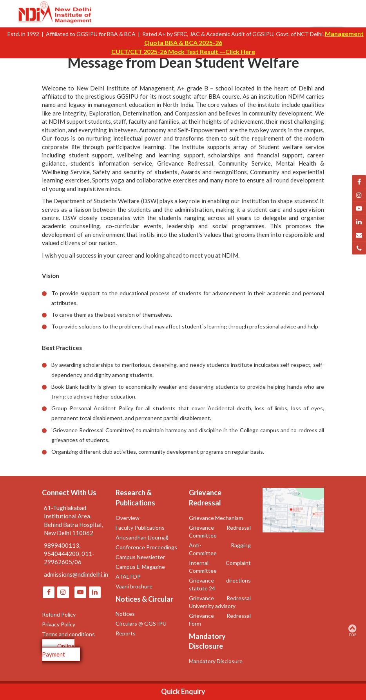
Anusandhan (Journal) (142, 537)
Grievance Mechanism (216, 517)
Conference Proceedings (146, 547)
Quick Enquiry (183, 691)
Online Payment (58, 650)
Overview (128, 517)
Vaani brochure (134, 586)
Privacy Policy (58, 624)
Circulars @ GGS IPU (141, 623)
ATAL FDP (128, 576)
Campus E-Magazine (140, 566)
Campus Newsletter (140, 557)
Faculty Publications (140, 527)
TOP (352, 630)
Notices (125, 613)
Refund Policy (59, 614)
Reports (126, 633)
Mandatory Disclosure (216, 661)
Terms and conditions (68, 634)
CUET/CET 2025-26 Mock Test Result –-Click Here (183, 51)
